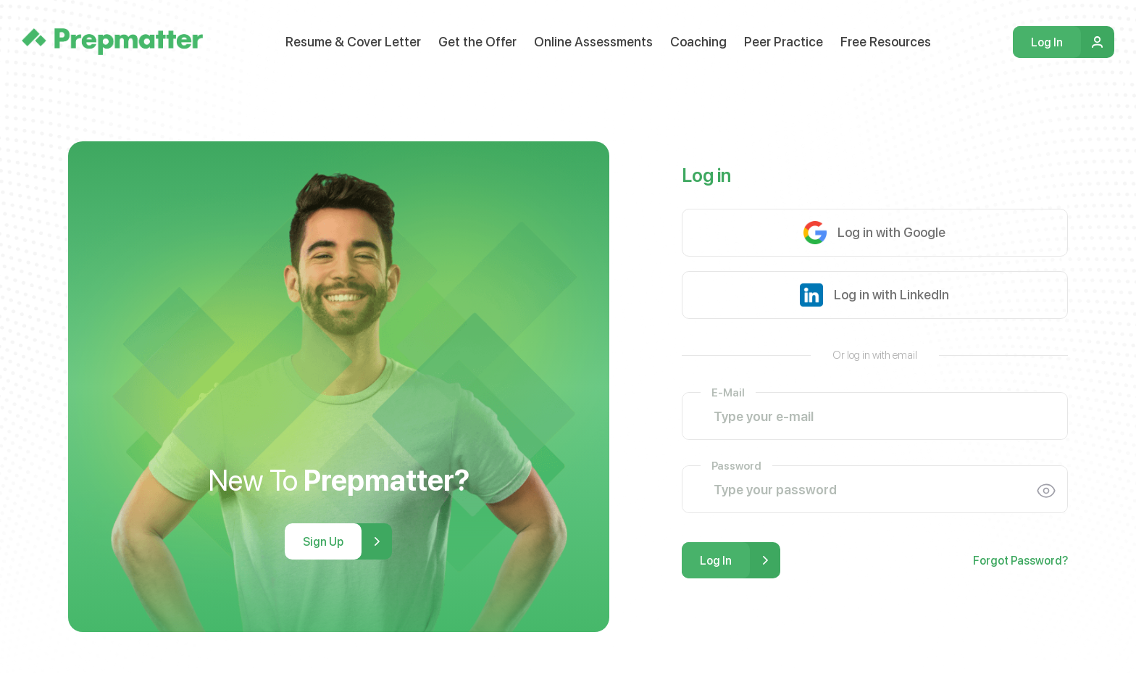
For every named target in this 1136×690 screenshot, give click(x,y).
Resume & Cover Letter (353, 41)
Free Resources (885, 41)
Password (736, 465)
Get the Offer (477, 41)
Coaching (698, 41)
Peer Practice (783, 41)
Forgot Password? (1020, 560)
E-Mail (728, 392)
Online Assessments (593, 41)
